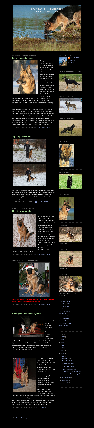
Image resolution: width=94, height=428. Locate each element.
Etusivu (33, 414)
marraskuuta (66, 377)
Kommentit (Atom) (21, 418)
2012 (62, 345)
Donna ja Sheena (64, 321)
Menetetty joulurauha (22, 211)
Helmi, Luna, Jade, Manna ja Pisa (69, 328)
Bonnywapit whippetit (65, 323)
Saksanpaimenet (47, 8)
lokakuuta (65, 380)
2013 (62, 342)
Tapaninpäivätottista (21, 137)
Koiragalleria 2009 (64, 301)
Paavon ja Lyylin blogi (65, 316)
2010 (62, 350)
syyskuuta (65, 383)
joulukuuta (65, 358)
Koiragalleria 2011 (64, 306)
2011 (62, 348)
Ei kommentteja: (45, 127)
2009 (62, 353)
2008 (62, 356)
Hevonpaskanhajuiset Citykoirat (26, 314)
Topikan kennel (63, 325)
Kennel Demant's (64, 318)
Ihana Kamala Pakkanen (23, 58)
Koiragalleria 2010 (64, 304)
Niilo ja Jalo (62, 313)
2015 (62, 339)
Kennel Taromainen (64, 311)
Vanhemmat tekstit (49, 414)
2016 (62, 337)
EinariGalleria (63, 309)
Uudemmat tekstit (17, 414)
